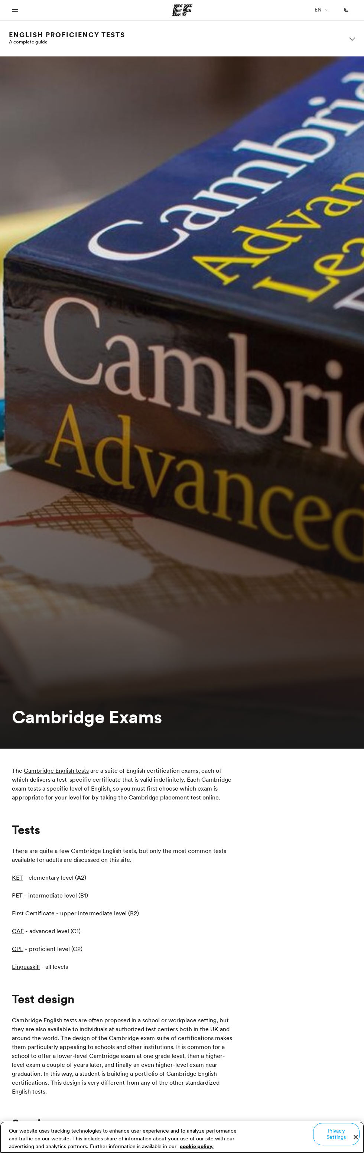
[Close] (356, 1137)
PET (17, 895)
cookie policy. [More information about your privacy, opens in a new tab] (197, 1146)
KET (17, 877)
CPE (17, 949)
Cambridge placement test (165, 797)
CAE (18, 931)
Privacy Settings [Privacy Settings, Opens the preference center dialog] (336, 1134)
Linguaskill (26, 967)
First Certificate (33, 913)
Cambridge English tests (56, 770)
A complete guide (28, 41)
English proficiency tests (67, 34)
